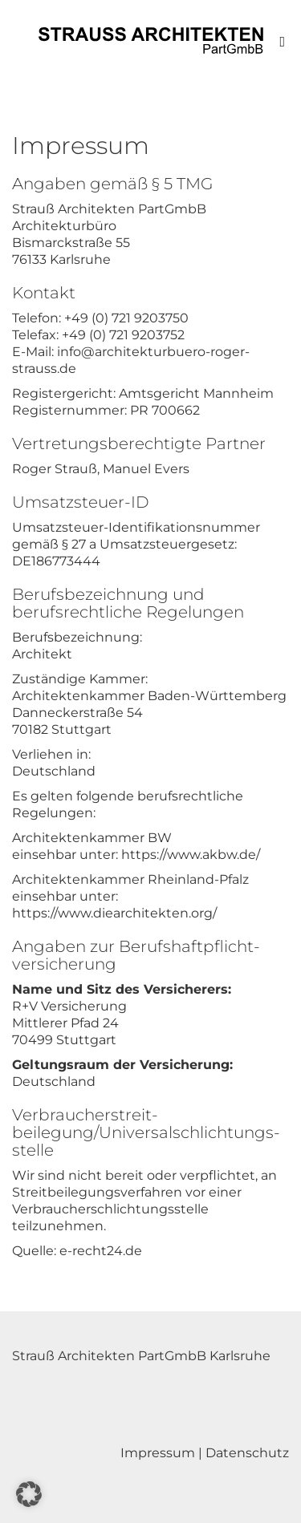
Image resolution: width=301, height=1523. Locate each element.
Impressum (157, 1452)
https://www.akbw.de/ (190, 854)
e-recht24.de (100, 1250)
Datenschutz (247, 1452)
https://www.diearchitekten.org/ (114, 913)
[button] (29, 1494)
